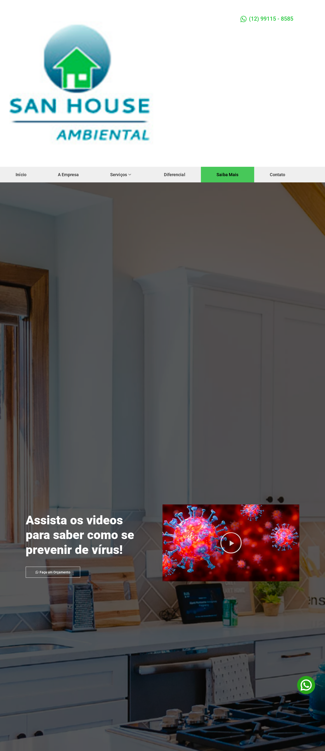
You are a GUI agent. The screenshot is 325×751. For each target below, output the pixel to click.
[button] (231, 543)
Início (24, 171)
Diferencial (199, 171)
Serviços (138, 171)
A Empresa (79, 171)
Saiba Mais (259, 171)
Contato (27, 179)
